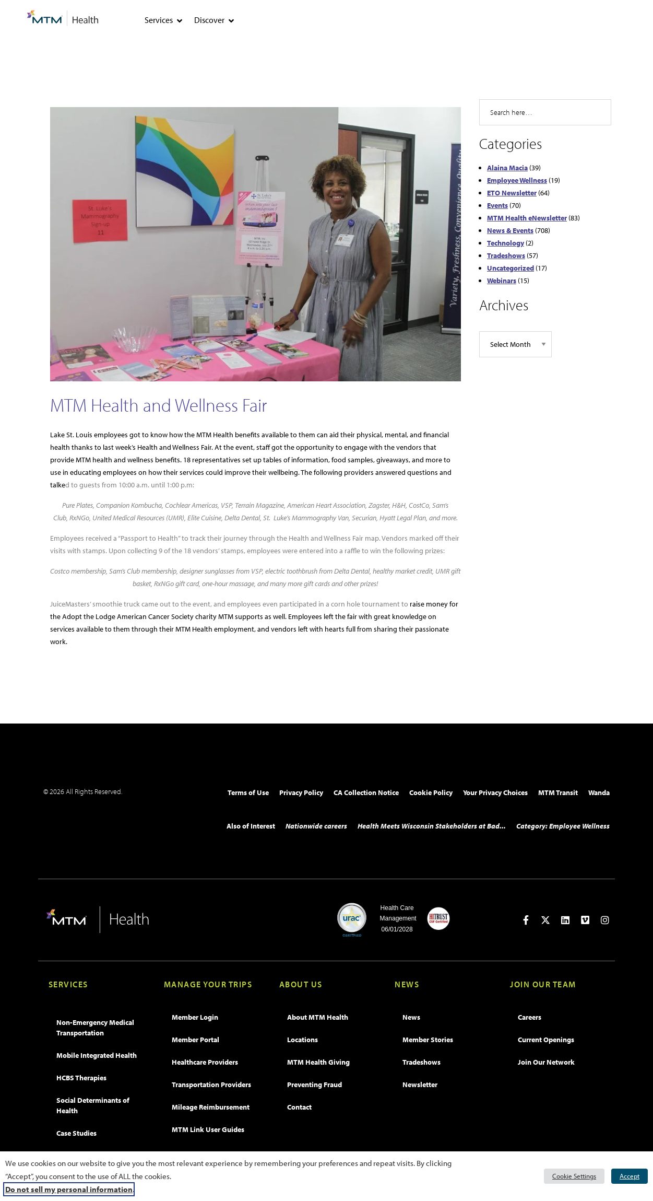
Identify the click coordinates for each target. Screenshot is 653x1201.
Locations (302, 1039)
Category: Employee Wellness (563, 826)
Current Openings (546, 1039)
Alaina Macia (507, 167)
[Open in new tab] (525, 920)
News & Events (510, 230)
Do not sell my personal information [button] (69, 1189)
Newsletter (419, 1084)
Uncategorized (510, 268)
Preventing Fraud (314, 1084)
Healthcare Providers (205, 1062)
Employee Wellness (517, 180)
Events (497, 205)
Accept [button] (629, 1176)
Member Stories (427, 1039)
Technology (505, 243)
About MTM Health (317, 1017)
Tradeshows (506, 255)
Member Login (195, 1017)
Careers (529, 1017)
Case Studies (76, 1133)
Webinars (501, 280)
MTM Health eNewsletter (527, 218)
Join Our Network (546, 1062)
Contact (299, 1107)
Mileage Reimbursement (211, 1107)
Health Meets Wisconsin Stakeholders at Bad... (432, 826)
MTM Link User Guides (208, 1129)
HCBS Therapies (81, 1077)
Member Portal (195, 1039)
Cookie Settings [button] (574, 1176)
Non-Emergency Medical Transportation (95, 1027)
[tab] (179, 21)
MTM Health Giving (318, 1062)
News (411, 1017)
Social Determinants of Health (92, 1105)
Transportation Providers (211, 1084)
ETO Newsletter (512, 192)
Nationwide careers (316, 826)
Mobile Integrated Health (96, 1055)
